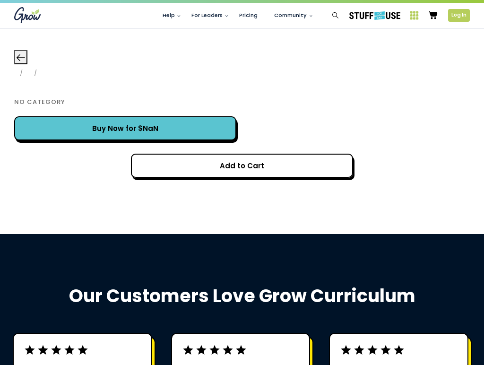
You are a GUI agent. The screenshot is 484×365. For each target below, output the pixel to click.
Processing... (242, 166)
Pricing (248, 15)
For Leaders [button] (207, 15)
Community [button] (290, 15)
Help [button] (169, 15)
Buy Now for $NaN (125, 128)
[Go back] (20, 57)
